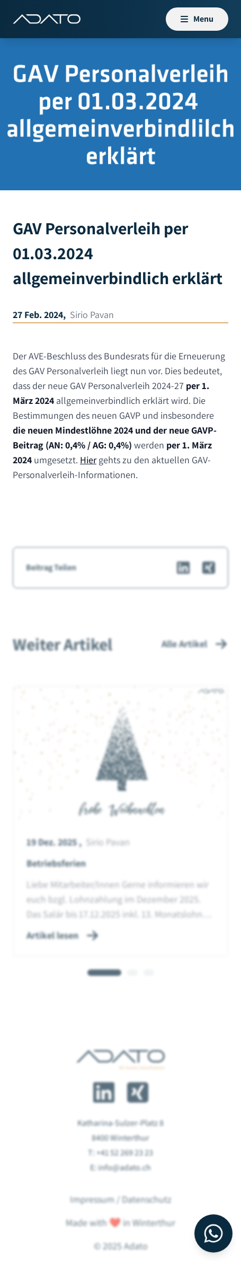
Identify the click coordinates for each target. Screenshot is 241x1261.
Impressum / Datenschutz (121, 1219)
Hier (88, 460)
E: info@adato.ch (120, 1187)
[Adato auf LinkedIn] (103, 1112)
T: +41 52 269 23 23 (120, 1172)
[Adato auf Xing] (137, 1112)
